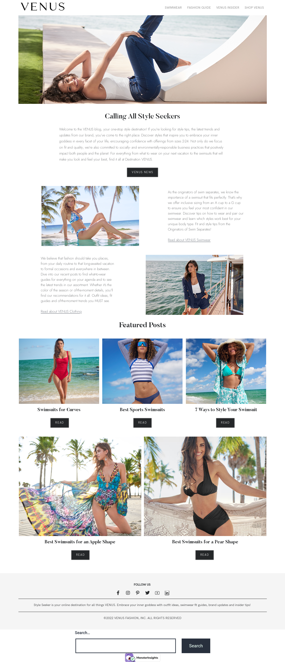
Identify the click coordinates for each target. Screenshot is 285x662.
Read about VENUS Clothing (61, 311)
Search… (82, 632)
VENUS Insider (227, 8)
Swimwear (173, 8)
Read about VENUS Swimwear (189, 239)
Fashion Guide (199, 8)
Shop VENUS (254, 8)
